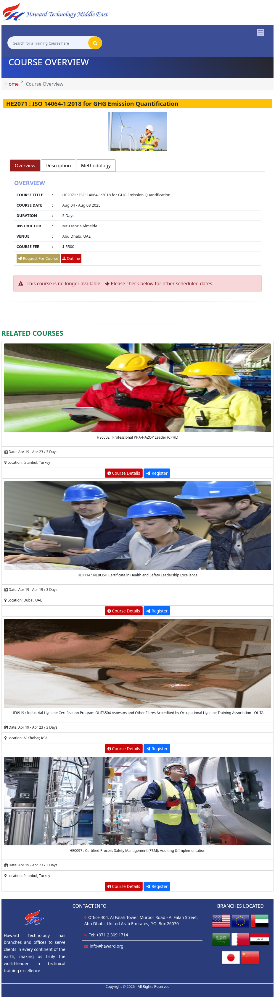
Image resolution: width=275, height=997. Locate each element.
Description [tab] (58, 165)
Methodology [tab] (96, 165)
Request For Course (38, 258)
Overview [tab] (25, 165)
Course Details (123, 473)
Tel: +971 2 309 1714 (108, 935)
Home (12, 84)
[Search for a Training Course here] (47, 43)
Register (157, 473)
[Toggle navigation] (260, 32)
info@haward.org (106, 946)
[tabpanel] (137, 223)
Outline (71, 258)
